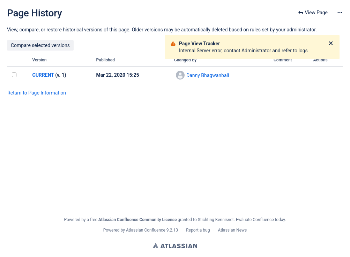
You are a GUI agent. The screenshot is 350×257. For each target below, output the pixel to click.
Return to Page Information (36, 93)
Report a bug (198, 230)
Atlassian (175, 245)
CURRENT (43, 75)
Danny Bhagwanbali (207, 75)
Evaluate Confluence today (260, 219)
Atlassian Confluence (145, 230)
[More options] (340, 12)
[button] (340, 12)
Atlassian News (232, 230)
